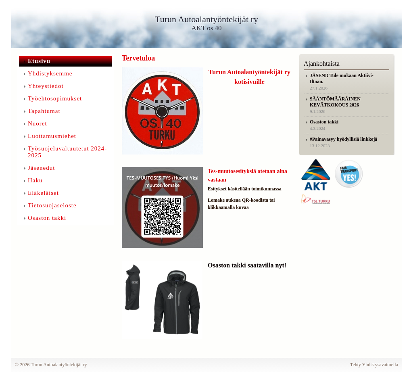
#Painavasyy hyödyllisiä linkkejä (343, 139)
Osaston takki (324, 122)
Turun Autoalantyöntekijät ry (206, 19)
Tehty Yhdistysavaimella (374, 364)
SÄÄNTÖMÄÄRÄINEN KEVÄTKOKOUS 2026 (335, 102)
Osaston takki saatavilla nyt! (247, 265)
